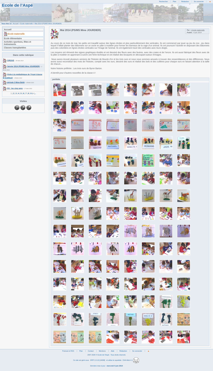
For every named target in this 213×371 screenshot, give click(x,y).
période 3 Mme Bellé (14, 82)
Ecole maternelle (26, 23)
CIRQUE (8, 60)
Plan (174, 1)
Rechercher (163, 1)
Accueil (15, 23)
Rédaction (185, 1)
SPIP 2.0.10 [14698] (97, 360)
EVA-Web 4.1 (131, 360)
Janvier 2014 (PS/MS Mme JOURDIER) (21, 66)
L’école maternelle (198, 30)
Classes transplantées (15, 47)
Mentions (102, 351)
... (35, 93)
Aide (112, 351)
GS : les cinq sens (13, 88)
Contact (91, 351)
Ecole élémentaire (13, 38)
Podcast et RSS (68, 351)
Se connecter (199, 1)
